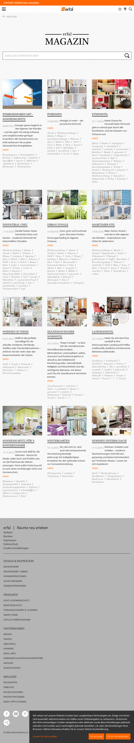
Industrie (17, 256)
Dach (95, 473)
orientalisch (112, 146)
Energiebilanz (28, 154)
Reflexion (31, 160)
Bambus (96, 152)
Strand (103, 268)
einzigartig (97, 146)
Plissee (60, 135)
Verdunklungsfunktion (14, 487)
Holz (67, 141)
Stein (67, 144)
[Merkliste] (120, 9)
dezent (77, 144)
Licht (50, 147)
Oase (63, 279)
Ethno (95, 143)
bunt (94, 155)
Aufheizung (19, 157)
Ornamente (108, 169)
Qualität (20, 481)
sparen (19, 160)
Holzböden (68, 147)
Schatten (15, 276)
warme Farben (99, 158)
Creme (66, 153)
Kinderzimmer (10, 496)
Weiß (75, 141)
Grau (50, 144)
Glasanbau (68, 476)
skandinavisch (54, 385)
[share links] (6, 723)
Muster (107, 152)
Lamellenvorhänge (57, 138)
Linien (26, 268)
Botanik (67, 276)
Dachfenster (98, 476)
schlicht (51, 150)
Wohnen (74, 138)
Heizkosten (8, 166)
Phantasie (8, 481)
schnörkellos (53, 153)
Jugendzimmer (10, 490)
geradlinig (63, 150)
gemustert (119, 152)
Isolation (33, 157)
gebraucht (120, 369)
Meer (94, 268)
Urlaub (124, 268)
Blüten (61, 270)
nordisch (65, 391)
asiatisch (96, 149)
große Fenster (98, 259)
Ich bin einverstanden (118, 736)
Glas (49, 141)
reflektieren (8, 163)
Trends (50, 133)
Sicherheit (26, 484)
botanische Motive (56, 265)
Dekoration (23, 367)
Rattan (105, 143)
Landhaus (97, 360)
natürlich (97, 265)
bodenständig (99, 366)
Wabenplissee (24, 166)
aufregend (117, 143)
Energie (6, 157)
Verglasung (53, 476)
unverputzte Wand (26, 279)
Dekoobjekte (53, 276)
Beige (76, 153)
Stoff (111, 259)
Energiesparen (10, 154)
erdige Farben (120, 155)
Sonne (114, 268)
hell (58, 147)
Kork (57, 262)
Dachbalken (113, 479)
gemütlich (122, 366)
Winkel (16, 268)
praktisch (23, 285)
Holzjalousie (98, 172)
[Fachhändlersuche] (125, 9)
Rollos (50, 135)
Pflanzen (63, 259)
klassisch (108, 363)
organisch (74, 273)
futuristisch (29, 273)
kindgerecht (19, 493)
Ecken (6, 270)
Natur (95, 181)
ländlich (96, 363)
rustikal (108, 369)
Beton (59, 144)
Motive (6, 493)
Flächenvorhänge (66, 133)
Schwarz (33, 259)
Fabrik (23, 262)
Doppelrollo (98, 178)
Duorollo (117, 175)
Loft (23, 288)
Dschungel (52, 279)
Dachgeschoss (114, 476)
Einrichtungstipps (101, 166)
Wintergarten (54, 473)
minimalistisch (27, 265)
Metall (58, 141)
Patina (119, 363)
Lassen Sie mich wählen (45, 736)
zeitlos (95, 273)
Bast (49, 262)
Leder (14, 265)
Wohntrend (97, 163)
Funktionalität (10, 288)
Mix (111, 366)
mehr (6, 149)
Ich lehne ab (96, 736)
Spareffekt (8, 160)
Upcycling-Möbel (11, 273)
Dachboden (98, 481)
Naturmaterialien (101, 161)
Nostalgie (97, 372)
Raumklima (23, 163)
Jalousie (121, 169)
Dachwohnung (108, 473)
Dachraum (97, 479)
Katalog (121, 178)
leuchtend (105, 155)
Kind (23, 496)
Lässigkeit (78, 282)
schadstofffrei (28, 490)
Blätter (71, 270)
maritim (96, 270)
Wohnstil (111, 163)
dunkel (34, 276)
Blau (115, 265)
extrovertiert (122, 149)
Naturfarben (119, 270)
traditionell (111, 360)
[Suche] (130, 9)
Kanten (16, 270)
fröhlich (33, 487)
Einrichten (122, 259)
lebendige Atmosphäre (58, 282)
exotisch (108, 149)
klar (74, 150)
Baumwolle (69, 262)
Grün (67, 256)
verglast (68, 473)
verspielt (69, 268)
